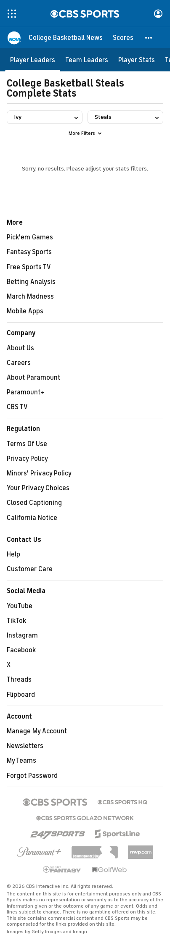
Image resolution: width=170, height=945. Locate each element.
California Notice (32, 518)
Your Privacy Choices (38, 488)
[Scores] (123, 37)
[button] (148, 37)
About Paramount (33, 377)
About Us (20, 348)
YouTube (19, 606)
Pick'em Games (30, 237)
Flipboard (21, 694)
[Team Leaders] (86, 59)
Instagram (22, 635)
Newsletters (25, 746)
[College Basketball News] (66, 37)
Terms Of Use (27, 444)
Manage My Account (37, 731)
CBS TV (17, 407)
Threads (19, 679)
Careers (19, 363)
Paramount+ (25, 392)
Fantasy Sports (29, 252)
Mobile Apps (25, 311)
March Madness (30, 296)
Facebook (21, 650)
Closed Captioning (34, 503)
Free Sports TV (29, 267)
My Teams (21, 760)
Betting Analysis (31, 282)
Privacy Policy (27, 458)
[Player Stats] (136, 59)
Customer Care (30, 569)
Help (13, 554)
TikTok (16, 621)
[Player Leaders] (32, 59)
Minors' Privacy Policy (39, 473)
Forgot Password (32, 776)
